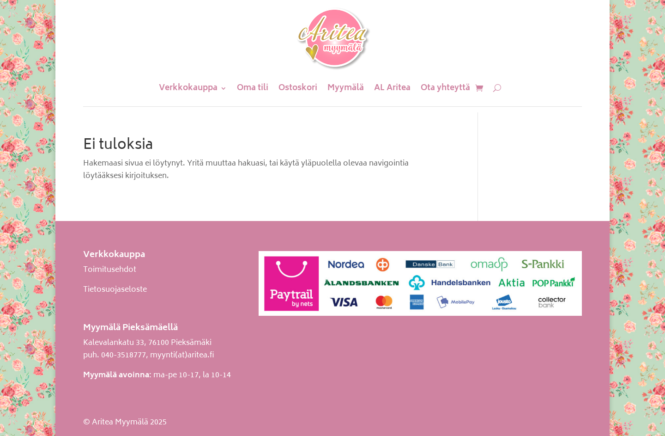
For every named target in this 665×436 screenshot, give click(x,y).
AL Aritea (392, 88)
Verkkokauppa (188, 88)
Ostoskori (297, 88)
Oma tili (252, 88)
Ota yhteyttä (445, 88)
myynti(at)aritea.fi (182, 355)
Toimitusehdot (109, 270)
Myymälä (345, 88)
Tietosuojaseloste (115, 289)
